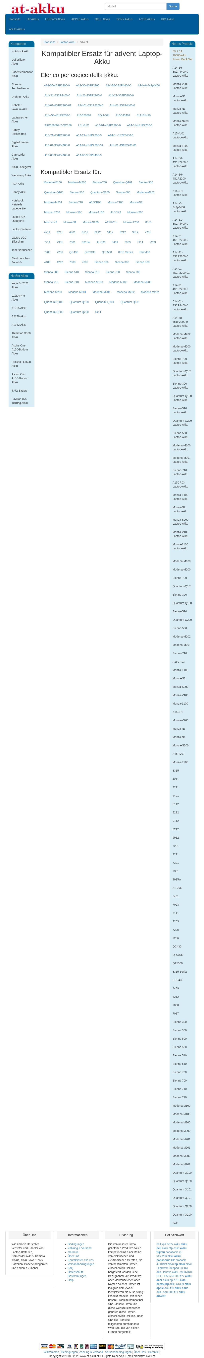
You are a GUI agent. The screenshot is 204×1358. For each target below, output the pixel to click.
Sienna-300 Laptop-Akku (180, 385)
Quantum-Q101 (122, 182)
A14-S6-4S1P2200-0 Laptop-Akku (180, 162)
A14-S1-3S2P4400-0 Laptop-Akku (180, 223)
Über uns (73, 1256)
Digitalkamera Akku (20, 144)
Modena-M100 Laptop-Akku (181, 447)
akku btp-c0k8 (170, 1248)
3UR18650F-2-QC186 (58, 125)
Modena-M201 (53, 202)
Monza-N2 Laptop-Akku (180, 509)
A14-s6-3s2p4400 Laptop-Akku (180, 207)
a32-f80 (169, 1288)
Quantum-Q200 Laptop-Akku (182, 422)
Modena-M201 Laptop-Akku (181, 459)
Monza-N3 (50, 222)
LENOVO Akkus (55, 19)
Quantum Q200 (53, 312)
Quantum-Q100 (54, 192)
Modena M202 (126, 292)
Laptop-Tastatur (21, 229)
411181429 (144, 115)
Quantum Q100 (53, 302)
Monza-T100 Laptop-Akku (180, 496)
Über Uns (140, 1352)
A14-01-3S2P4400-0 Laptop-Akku (180, 305)
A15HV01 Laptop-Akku (180, 135)
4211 (47, 232)
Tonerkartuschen (22, 250)
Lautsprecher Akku (20, 119)
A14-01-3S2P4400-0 (122, 105)
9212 (123, 232)
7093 (128, 242)
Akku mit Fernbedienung (21, 86)
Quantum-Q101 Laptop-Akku (182, 373)
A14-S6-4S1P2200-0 (57, 85)
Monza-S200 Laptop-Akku (180, 521)
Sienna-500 (123, 192)
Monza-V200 (135, 212)
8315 (148, 222)
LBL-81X (83, 125)
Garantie (73, 1252)
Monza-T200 (131, 222)
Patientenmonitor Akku (22, 74)
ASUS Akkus (17, 29)
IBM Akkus (167, 19)
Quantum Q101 (104, 302)
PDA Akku (18, 183)
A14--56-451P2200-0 (57, 115)
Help (71, 1280)
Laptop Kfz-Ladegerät (19, 218)
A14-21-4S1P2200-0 (89, 95)
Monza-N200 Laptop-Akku (180, 123)
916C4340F (123, 115)
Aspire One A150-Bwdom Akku (20, 378)
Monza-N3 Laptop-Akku (180, 98)
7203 (153, 242)
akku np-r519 (171, 1280)
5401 (115, 242)
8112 (85, 232)
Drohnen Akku (20, 96)
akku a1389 (177, 1284)
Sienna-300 (146, 182)
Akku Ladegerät (21, 167)
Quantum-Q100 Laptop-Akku (182, 398)
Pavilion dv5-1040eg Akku (20, 401)
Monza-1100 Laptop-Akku (180, 546)
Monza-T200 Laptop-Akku (180, 147)
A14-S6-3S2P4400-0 (118, 85)
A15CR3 (115, 212)
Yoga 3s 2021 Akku (20, 285)
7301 (60, 242)
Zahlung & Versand (80, 1248)
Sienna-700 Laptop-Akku (180, 360)
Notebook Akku (21, 51)
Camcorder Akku (18, 156)
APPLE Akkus (79, 19)
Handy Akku (19, 192)
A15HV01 (111, 222)
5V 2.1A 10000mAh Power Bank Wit (182, 55)
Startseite (14, 19)
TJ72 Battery (19, 390)
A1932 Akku (19, 324)
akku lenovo (164, 1272)
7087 (85, 262)
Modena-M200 (77, 182)
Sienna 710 (51, 282)
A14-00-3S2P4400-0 (57, 155)
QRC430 (89, 252)
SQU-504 (103, 115)
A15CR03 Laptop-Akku (180, 484)
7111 (140, 242)
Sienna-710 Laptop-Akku (180, 472)
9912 (135, 232)
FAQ (71, 1268)
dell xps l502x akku (168, 1244)
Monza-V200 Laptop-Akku (180, 86)
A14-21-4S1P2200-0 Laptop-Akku (180, 240)
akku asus (181, 1288)
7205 (47, 252)
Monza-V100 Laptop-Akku (180, 534)
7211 (47, 242)
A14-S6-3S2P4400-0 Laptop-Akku (180, 71)
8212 (97, 232)
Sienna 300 (101, 262)
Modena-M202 (146, 192)
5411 (98, 312)
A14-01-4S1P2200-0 (90, 105)
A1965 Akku (19, 308)
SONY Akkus (124, 19)
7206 (60, 252)
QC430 (73, 252)
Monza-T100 (115, 202)
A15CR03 (95, 202)
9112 (110, 232)
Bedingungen (76, 1244)
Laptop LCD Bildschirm (19, 239)
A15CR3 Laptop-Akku (180, 192)
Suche (173, 6)
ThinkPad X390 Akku (21, 335)
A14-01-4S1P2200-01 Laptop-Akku (181, 272)
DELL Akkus (102, 19)
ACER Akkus (147, 19)
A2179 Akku (19, 316)
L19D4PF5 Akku (18, 297)
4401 (72, 232)
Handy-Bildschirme (19, 131)
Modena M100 (94, 282)
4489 (47, 262)
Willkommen (51, 1352)
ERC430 (144, 252)
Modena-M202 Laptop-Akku (181, 336)
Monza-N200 (91, 222)
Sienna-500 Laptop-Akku (180, 435)
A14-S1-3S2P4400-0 (57, 95)
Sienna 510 (72, 272)
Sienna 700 (113, 272)
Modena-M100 (53, 182)
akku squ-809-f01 (167, 1292)
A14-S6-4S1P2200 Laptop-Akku (180, 178)
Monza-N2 (136, 202)
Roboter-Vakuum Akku (20, 107)
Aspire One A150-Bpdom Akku (20, 349)
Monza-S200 (52, 212)
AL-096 (100, 242)
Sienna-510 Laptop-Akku (180, 410)
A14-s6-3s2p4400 (149, 85)
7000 (72, 262)
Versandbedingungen (81, 1264)
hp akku (180, 1264)
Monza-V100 (74, 212)
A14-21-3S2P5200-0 (121, 95)
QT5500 (107, 252)
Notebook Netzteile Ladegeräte (19, 204)
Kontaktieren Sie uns (81, 1260)
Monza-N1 (69, 222)
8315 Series (125, 252)
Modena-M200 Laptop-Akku (181, 348)
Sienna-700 (99, 182)
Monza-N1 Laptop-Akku (180, 110)
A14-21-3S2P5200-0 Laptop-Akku (180, 256)
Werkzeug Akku (21, 175)
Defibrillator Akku (19, 61)
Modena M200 (142, 282)
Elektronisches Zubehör (21, 260)
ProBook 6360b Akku (21, 363)
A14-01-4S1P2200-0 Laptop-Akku (180, 289)
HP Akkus (33, 19)
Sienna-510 (77, 192)
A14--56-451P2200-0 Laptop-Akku (180, 321)
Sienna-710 (76, 202)
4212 (60, 262)
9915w (86, 242)
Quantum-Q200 (100, 192)
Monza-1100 (96, 212)
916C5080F (84, 115)
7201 (148, 232)
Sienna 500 (142, 262)
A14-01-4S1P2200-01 (57, 105)
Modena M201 (77, 292)
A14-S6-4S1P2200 (87, 85)
